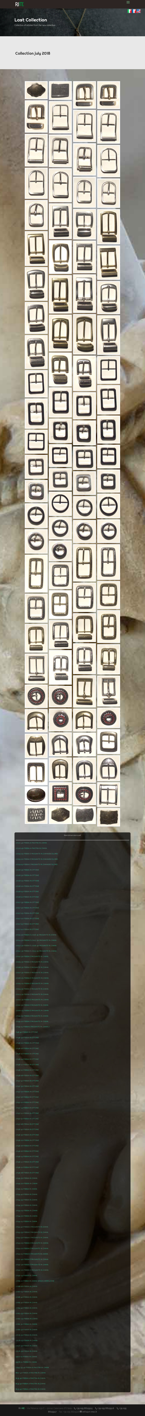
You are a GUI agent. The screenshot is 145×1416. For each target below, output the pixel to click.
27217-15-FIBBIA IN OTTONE (27, 924)
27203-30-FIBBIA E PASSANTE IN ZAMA (32, 994)
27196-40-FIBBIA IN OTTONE (27, 1129)
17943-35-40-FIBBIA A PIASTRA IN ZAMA (32, 1367)
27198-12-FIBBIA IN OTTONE (27, 1065)
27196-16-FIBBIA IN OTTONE (27, 1151)
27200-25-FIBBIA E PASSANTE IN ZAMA (32, 1010)
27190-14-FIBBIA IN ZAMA (26, 1275)
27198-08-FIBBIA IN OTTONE (27, 1075)
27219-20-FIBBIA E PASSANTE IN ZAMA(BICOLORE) (37, 859)
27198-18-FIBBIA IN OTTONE (27, 1048)
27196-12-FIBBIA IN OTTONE (27, 1162)
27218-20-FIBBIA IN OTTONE (27, 886)
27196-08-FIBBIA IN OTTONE (27, 1173)
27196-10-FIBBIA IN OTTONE (27, 1167)
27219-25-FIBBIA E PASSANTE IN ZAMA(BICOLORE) (37, 854)
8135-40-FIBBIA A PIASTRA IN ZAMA (30, 1378)
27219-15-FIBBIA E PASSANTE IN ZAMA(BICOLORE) (36, 864)
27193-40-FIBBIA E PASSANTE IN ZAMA (32, 1227)
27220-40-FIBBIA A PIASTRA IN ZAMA (31, 848)
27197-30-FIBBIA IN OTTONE (27, 1086)
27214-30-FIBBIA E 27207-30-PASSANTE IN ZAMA (36, 940)
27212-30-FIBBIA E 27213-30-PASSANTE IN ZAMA (36, 951)
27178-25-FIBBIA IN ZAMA (26, 1340)
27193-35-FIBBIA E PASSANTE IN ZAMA (32, 1232)
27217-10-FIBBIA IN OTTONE (27, 929)
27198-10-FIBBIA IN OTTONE (27, 1070)
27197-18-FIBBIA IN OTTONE (27, 1097)
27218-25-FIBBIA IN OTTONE (27, 881)
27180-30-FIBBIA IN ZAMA (26, 1330)
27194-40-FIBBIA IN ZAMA (26, 1194)
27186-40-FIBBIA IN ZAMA (26, 1297)
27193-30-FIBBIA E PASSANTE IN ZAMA (32, 1238)
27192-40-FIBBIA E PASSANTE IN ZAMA (32, 1259)
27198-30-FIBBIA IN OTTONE (27, 1038)
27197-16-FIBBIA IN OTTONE (27, 1102)
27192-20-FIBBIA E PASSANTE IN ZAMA (32, 1270)
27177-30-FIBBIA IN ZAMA (26, 1346)
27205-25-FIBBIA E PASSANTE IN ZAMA (32, 983)
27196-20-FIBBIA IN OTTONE (27, 1140)
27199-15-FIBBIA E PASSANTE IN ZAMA (32, 1027)
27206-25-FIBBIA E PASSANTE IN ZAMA (32, 978)
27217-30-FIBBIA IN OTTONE (27, 908)
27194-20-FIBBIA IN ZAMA (26, 1216)
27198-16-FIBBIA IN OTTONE (27, 1054)
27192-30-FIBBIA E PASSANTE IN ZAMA (32, 1265)
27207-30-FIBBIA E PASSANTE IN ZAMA (32, 973)
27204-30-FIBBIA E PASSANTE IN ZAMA (32, 989)
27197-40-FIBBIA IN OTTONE (27, 1081)
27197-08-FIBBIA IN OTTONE (27, 1124)
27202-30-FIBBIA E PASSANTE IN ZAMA (32, 1000)
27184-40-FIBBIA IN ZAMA (26, 1308)
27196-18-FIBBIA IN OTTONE (27, 1146)
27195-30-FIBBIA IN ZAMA (26, 1178)
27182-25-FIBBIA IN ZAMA (27, 1319)
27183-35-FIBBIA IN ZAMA (26, 1313)
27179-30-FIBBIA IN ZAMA (26, 1335)
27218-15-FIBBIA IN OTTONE (27, 891)
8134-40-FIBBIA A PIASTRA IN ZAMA (30, 1384)
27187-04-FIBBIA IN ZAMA (26, 1292)
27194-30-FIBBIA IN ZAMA (26, 1205)
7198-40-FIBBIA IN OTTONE (27, 1032)
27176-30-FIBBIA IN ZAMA (26, 1351)
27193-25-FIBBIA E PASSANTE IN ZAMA (32, 1243)
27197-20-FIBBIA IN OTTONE (27, 1092)
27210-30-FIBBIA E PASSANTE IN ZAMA (32, 956)
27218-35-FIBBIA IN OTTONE (27, 870)
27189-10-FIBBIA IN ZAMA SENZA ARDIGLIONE (35, 1281)
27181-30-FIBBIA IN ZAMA (26, 1324)
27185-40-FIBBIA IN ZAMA (26, 1302)
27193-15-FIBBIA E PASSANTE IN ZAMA (32, 1254)
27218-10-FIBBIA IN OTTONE (27, 897)
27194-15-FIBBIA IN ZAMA (26, 1221)
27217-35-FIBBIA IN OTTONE (27, 902)
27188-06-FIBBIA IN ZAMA (26, 1286)
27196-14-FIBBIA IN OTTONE (27, 1156)
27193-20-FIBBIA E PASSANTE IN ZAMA (32, 1248)
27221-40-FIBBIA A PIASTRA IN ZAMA (31, 843)
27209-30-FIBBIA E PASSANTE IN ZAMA (32, 962)
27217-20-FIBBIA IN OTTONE (27, 918)
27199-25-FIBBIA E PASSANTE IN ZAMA (32, 1016)
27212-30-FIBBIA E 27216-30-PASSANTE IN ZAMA (36, 946)
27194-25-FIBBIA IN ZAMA (26, 1210)
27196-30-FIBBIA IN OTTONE (27, 1135)
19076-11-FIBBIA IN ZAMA (26, 1362)
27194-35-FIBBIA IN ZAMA (26, 1200)
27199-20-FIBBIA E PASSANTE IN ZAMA (32, 1021)
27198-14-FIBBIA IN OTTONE (27, 1059)
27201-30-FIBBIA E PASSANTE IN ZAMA (32, 1005)
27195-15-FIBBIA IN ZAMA (26, 1189)
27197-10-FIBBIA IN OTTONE (27, 1119)
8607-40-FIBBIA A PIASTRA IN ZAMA (31, 1373)
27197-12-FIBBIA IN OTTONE (27, 1113)
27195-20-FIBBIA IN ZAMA (26, 1183)
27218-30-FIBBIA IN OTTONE (27, 875)
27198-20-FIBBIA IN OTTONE (27, 1043)
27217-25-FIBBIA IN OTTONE (27, 913)
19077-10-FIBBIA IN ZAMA (26, 1357)
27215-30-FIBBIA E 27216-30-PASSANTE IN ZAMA (36, 935)
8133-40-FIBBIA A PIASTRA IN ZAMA (30, 1389)
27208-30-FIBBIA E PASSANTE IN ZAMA (32, 967)
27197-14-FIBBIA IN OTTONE (27, 1108)
